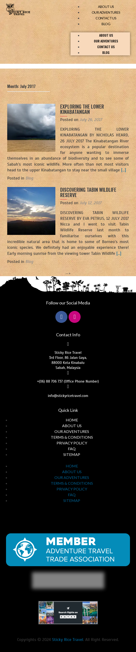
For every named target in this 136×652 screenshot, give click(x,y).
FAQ (72, 448)
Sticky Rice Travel (67, 639)
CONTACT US (106, 18)
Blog (29, 178)
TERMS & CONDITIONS (72, 437)
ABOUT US (106, 7)
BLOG (106, 24)
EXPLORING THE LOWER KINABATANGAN (82, 109)
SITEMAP (71, 454)
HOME (72, 420)
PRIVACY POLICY (72, 443)
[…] (123, 170)
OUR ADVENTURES (106, 12)
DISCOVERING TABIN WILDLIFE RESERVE (88, 192)
